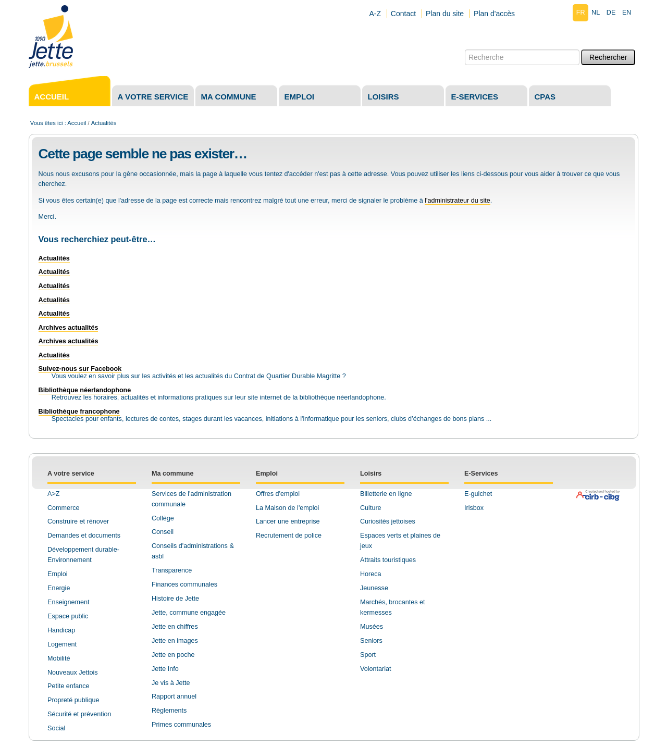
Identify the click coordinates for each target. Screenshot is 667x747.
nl (595, 12)
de (611, 12)
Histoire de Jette (175, 598)
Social (56, 728)
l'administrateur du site (457, 200)
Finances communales (184, 584)
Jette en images (175, 640)
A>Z (53, 493)
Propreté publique (73, 700)
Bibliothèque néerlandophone (85, 390)
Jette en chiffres (175, 626)
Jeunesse (374, 588)
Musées (371, 626)
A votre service (153, 96)
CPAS (545, 96)
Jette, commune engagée (189, 612)
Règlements (169, 710)
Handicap (61, 630)
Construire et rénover (78, 521)
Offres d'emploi (278, 493)
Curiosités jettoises (387, 521)
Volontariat (375, 669)
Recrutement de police (289, 535)
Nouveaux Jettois (72, 672)
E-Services (481, 473)
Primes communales (181, 724)
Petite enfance (68, 686)
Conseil (163, 532)
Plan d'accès (494, 13)
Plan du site (445, 13)
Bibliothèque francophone (79, 411)
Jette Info (165, 669)
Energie (58, 588)
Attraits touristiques (388, 560)
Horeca (370, 574)
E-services (475, 96)
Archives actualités (68, 327)
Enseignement (68, 602)
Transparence (172, 570)
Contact (403, 13)
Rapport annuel (174, 696)
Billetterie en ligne (386, 493)
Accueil (51, 96)
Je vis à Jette (171, 683)
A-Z (375, 13)
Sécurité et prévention (79, 714)
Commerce (63, 508)
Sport (368, 654)
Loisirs (383, 96)
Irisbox (474, 508)
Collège (163, 518)
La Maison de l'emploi (287, 508)
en (627, 12)
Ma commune (228, 96)
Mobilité (58, 658)
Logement (62, 644)
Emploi (300, 96)
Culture (370, 508)
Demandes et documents (83, 535)
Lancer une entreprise (288, 521)
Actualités (54, 258)
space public (70, 616)
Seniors (371, 640)
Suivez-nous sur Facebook (80, 368)
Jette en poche (173, 654)
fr (580, 12)
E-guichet (478, 493)
